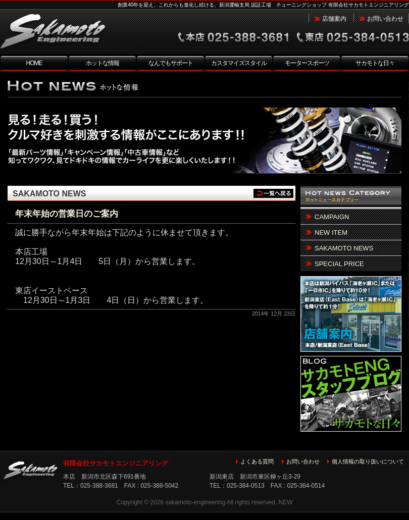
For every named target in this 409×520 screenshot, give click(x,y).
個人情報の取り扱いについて (368, 461)
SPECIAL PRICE (339, 264)
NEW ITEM (331, 232)
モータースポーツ (307, 63)
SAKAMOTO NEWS (49, 193)
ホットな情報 (102, 63)
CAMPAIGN (332, 217)
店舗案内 (334, 18)
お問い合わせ (385, 18)
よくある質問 (257, 461)
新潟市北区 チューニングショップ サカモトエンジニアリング (73, 32)
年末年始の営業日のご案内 (66, 214)
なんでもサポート (170, 63)
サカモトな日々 (374, 63)
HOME (34, 63)
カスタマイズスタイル (239, 63)
